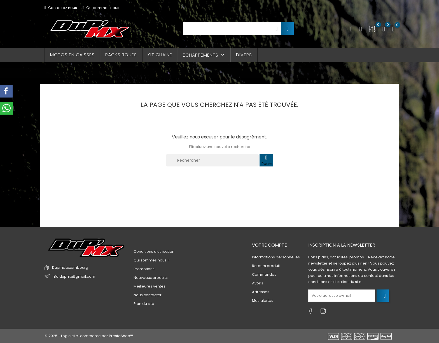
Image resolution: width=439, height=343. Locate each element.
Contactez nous (61, 7)
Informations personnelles (276, 257)
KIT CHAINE (160, 55)
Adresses (260, 292)
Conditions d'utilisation (154, 251)
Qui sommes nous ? (152, 260)
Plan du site (144, 303)
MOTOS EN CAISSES (72, 55)
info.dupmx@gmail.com (73, 276)
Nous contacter (148, 295)
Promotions (144, 269)
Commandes (264, 274)
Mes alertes (262, 300)
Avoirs (257, 283)
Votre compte (269, 245)
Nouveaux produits (151, 277)
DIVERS (244, 55)
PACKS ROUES (121, 55)
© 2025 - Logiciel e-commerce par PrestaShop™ (89, 336)
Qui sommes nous (101, 7)
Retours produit (266, 265)
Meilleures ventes (149, 286)
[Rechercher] (212, 160)
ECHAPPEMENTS (204, 55)
